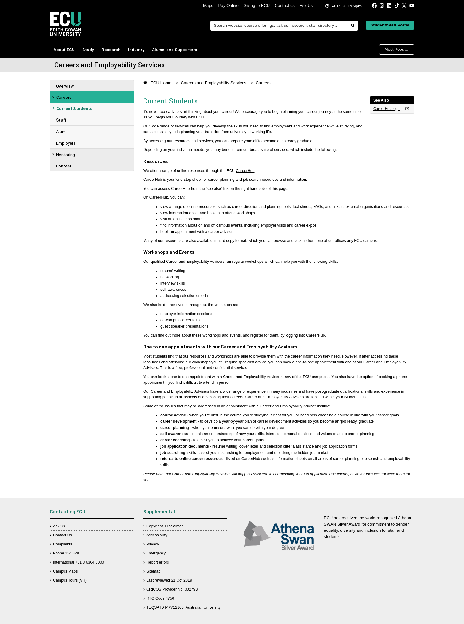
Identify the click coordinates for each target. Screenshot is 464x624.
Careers (62, 97)
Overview (65, 86)
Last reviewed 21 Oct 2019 (169, 580)
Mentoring (63, 154)
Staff (61, 119)
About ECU (64, 49)
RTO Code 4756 (160, 598)
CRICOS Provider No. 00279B (172, 589)
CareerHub (245, 171)
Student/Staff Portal (390, 25)
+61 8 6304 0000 (89, 562)
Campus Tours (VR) (70, 580)
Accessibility (156, 535)
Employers (66, 143)
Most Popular (396, 49)
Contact (64, 165)
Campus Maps (65, 571)
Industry (136, 49)
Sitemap (153, 571)
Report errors (157, 562)
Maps (208, 5)
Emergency (156, 553)
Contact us (285, 5)
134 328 (72, 553)
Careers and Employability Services (213, 82)
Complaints (62, 544)
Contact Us (62, 535)
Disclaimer (174, 526)
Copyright (154, 526)
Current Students (72, 108)
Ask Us (306, 5)
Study (88, 49)
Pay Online (228, 5)
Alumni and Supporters (174, 49)
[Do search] (352, 26)
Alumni (62, 131)
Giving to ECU (257, 5)
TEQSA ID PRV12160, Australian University (183, 607)
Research (111, 49)
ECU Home (160, 82)
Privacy (152, 544)
